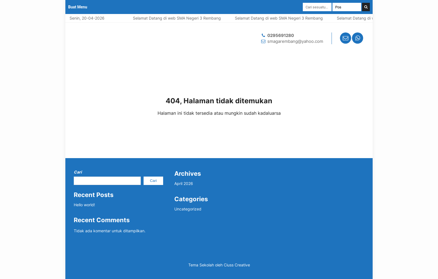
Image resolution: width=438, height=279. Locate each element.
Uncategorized (187, 209)
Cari (78, 172)
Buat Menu (77, 7)
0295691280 (280, 35)
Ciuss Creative (237, 264)
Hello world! (84, 204)
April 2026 (183, 183)
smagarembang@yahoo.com (295, 41)
